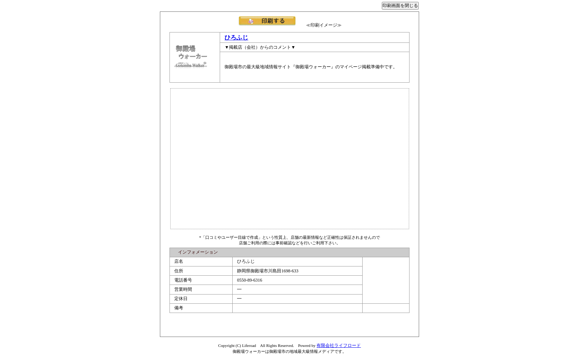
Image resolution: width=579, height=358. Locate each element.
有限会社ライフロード (338, 345)
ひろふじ (236, 37)
